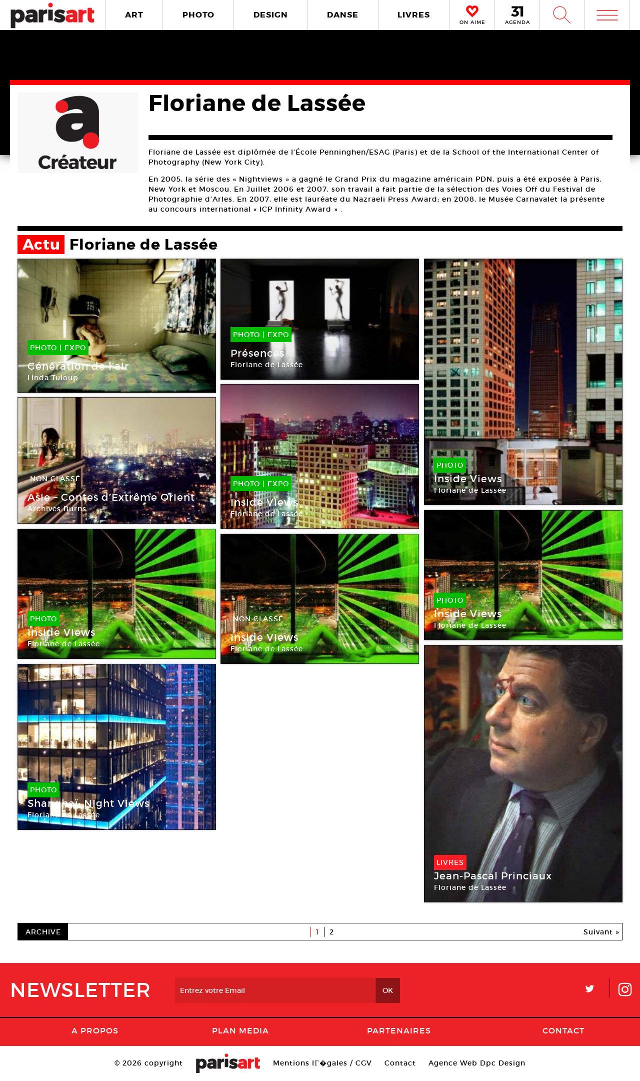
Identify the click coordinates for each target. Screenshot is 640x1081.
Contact (563, 1030)
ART (134, 15)
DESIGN (271, 15)
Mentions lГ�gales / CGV (322, 1062)
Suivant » (602, 931)
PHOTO (198, 15)
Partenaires (399, 1030)
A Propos (95, 1030)
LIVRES (414, 15)
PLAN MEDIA (240, 1030)
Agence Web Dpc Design (477, 1062)
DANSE (342, 15)
